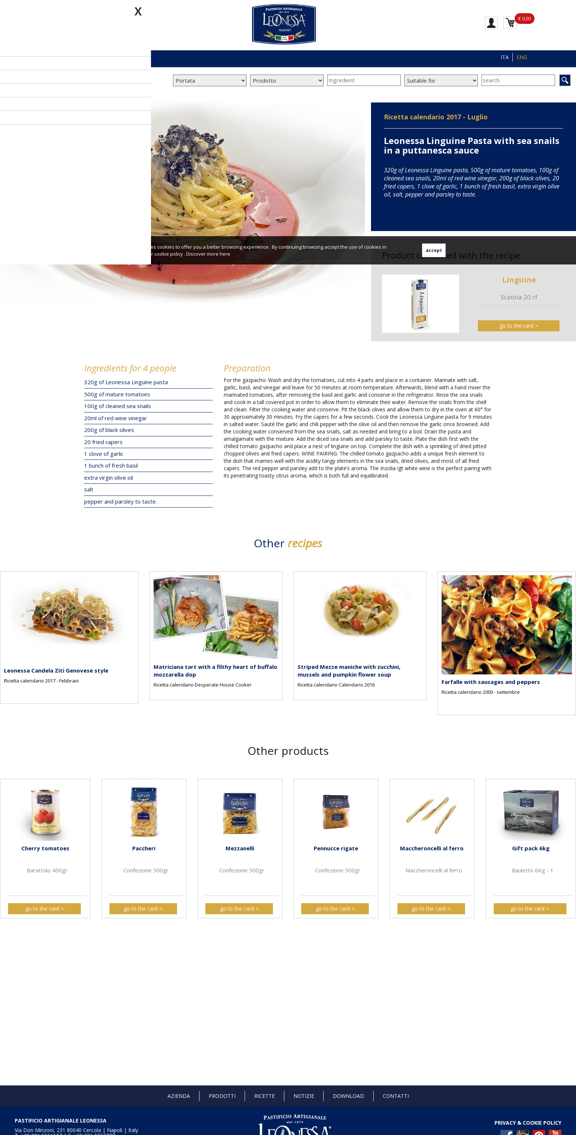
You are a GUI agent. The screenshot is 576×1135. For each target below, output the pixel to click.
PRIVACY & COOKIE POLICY (527, 1122)
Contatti (396, 1095)
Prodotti (222, 1095)
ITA (505, 57)
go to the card (516, 325)
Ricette (264, 1095)
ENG (521, 57)
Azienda (179, 1095)
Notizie (304, 1095)
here (225, 254)
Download (348, 1095)
